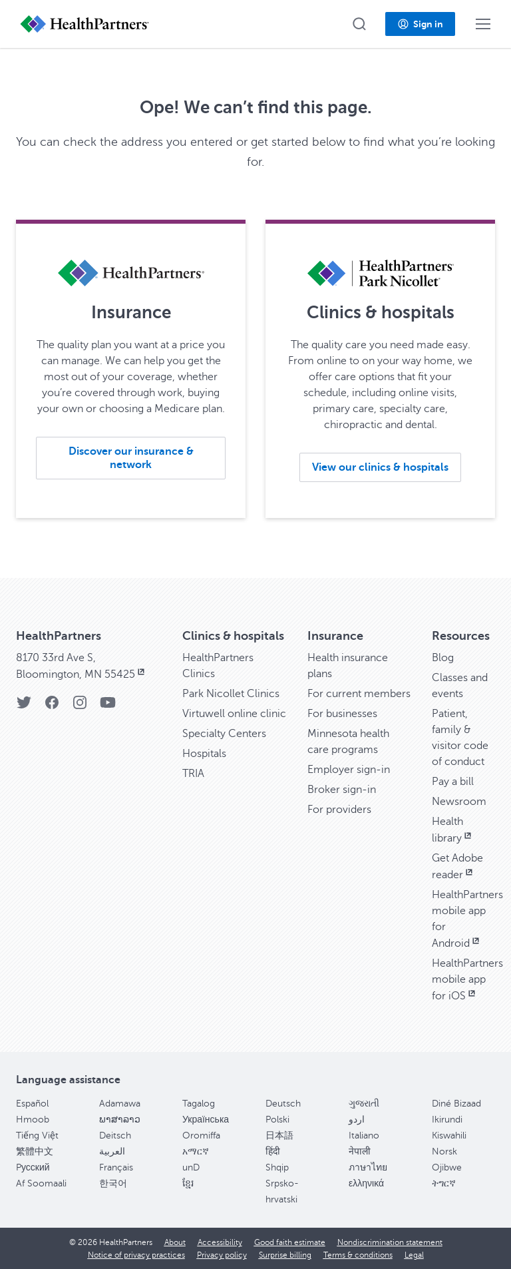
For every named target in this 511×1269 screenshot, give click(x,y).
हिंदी (272, 1151)
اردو (357, 1120)
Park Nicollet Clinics (230, 694)
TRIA (193, 774)
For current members (359, 694)
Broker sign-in (341, 790)
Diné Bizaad (456, 1104)
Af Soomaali (41, 1183)
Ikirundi (447, 1120)
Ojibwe (447, 1167)
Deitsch (115, 1136)
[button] (359, 24)
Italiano (364, 1136)
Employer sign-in (348, 770)
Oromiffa (201, 1136)
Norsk (444, 1151)
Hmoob (32, 1120)
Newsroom (459, 802)
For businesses (342, 714)
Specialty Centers (224, 734)
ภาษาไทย (368, 1167)
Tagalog (198, 1104)
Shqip (277, 1167)
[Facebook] (52, 706)
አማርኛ (195, 1151)
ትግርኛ (444, 1183)
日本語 (279, 1136)
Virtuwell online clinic (234, 714)
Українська (205, 1120)
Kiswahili (449, 1136)
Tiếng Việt (37, 1136)
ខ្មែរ (188, 1183)
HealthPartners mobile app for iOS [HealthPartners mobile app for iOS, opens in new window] (467, 979)
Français (116, 1167)
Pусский (33, 1167)
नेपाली (360, 1151)
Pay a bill (453, 782)
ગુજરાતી (364, 1104)
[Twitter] (24, 706)
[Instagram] (80, 706)
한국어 (113, 1183)
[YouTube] (108, 706)
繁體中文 (34, 1151)
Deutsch (283, 1104)
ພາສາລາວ (119, 1120)
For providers (339, 810)
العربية (112, 1151)
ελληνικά (366, 1183)
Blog (443, 658)
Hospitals (204, 754)
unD (191, 1167)
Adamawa (119, 1104)
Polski (277, 1120)
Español (32, 1104)
